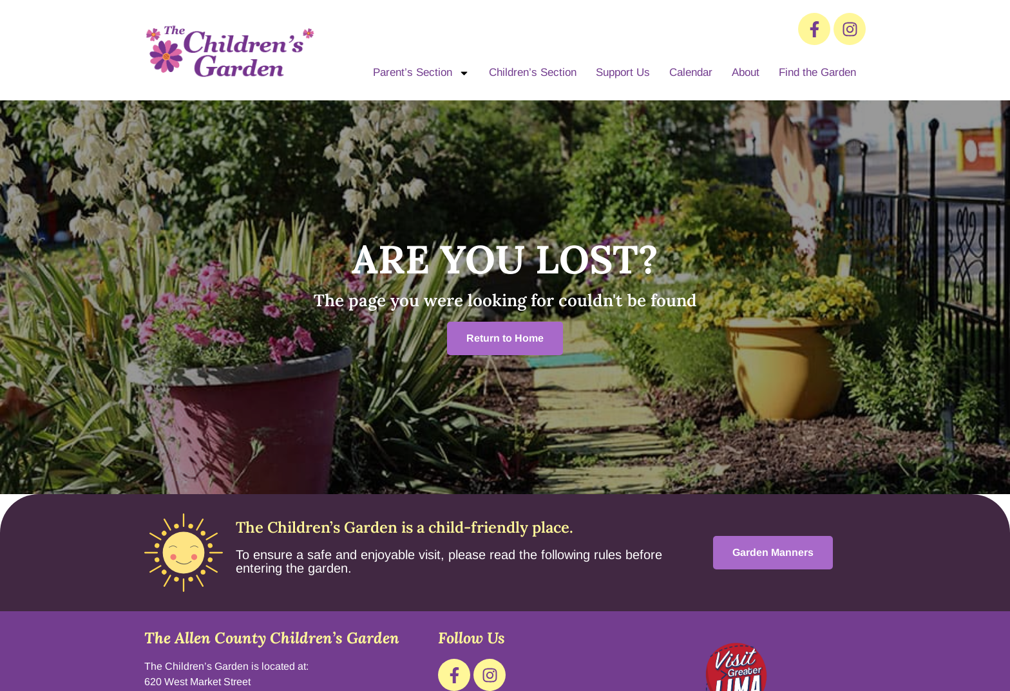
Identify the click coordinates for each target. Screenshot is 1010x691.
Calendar (690, 72)
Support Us (623, 72)
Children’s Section (532, 72)
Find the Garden (817, 72)
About (745, 72)
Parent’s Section (421, 73)
